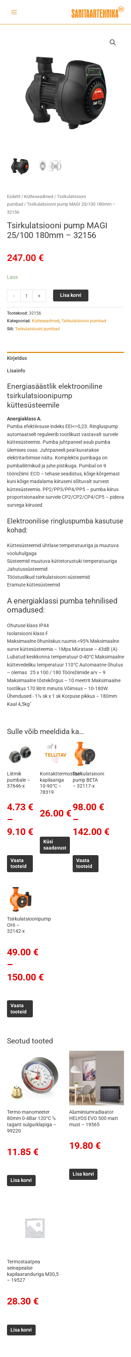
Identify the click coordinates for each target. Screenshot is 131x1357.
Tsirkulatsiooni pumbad (83, 320)
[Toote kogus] (26, 296)
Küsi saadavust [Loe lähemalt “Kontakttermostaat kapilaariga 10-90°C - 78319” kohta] (54, 845)
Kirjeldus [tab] (17, 358)
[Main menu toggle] (14, 12)
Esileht (13, 196)
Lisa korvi (70, 295)
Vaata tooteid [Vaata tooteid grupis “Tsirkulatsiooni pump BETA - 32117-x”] (84, 863)
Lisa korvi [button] (21, 1180)
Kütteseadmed (38, 196)
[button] (113, 42)
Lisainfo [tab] (16, 370)
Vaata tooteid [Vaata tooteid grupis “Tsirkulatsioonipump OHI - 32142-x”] (18, 1009)
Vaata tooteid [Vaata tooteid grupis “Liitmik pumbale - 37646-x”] (18, 863)
